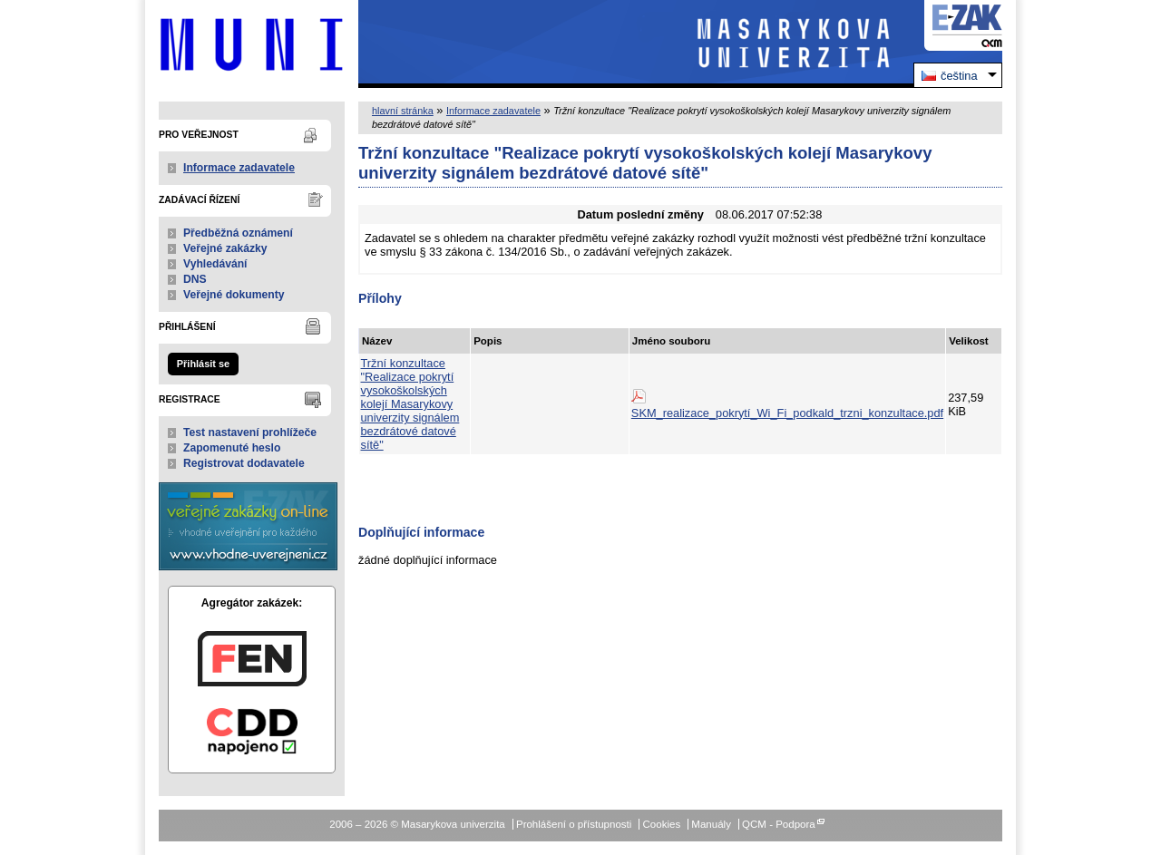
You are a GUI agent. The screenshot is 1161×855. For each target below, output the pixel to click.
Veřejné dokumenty (233, 294)
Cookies (662, 824)
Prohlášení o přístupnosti (573, 824)
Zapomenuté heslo (231, 448)
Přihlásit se (203, 363)
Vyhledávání (215, 263)
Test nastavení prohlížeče (250, 432)
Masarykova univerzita (251, 44)
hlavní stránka (403, 110)
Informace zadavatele (239, 167)
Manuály (711, 824)
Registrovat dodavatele (244, 463)
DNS (195, 279)
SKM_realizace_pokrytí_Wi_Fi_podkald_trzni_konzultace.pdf (787, 413)
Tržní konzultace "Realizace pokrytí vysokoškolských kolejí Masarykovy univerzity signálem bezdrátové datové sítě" (410, 404)
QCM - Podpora (778, 824)
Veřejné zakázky (225, 248)
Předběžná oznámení (238, 233)
